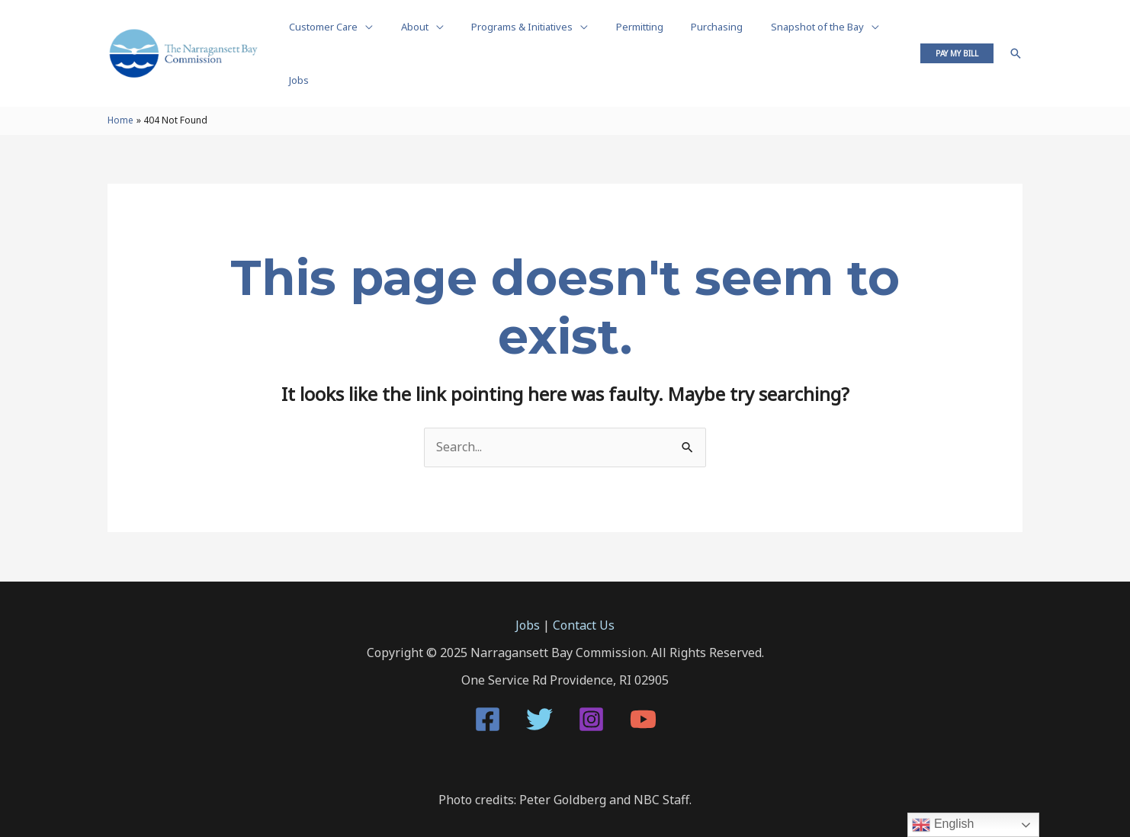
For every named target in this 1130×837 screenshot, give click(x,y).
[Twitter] (539, 689)
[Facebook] (487, 689)
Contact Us (584, 595)
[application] (361, 38)
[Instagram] (591, 689)
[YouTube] (643, 689)
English (943, 825)
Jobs (527, 595)
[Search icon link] (1015, 38)
